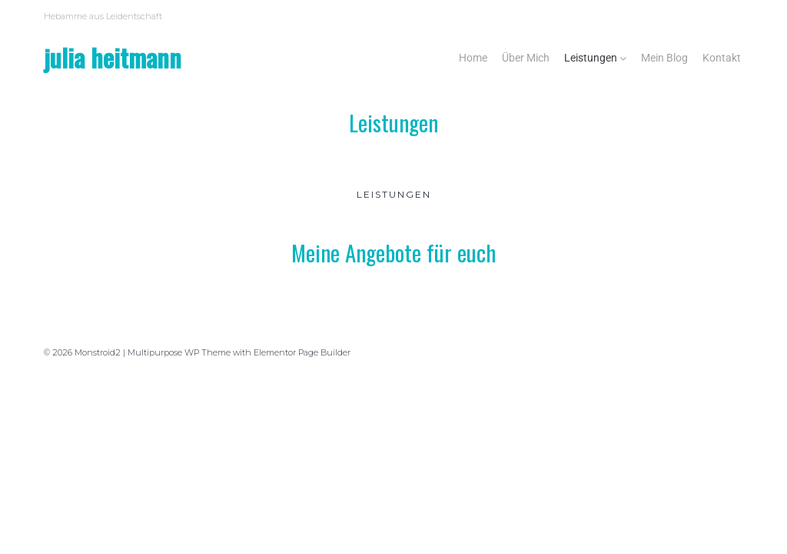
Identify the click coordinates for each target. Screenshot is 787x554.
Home (473, 58)
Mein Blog (664, 58)
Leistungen (590, 58)
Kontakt (721, 58)
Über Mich (526, 58)
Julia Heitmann (112, 57)
